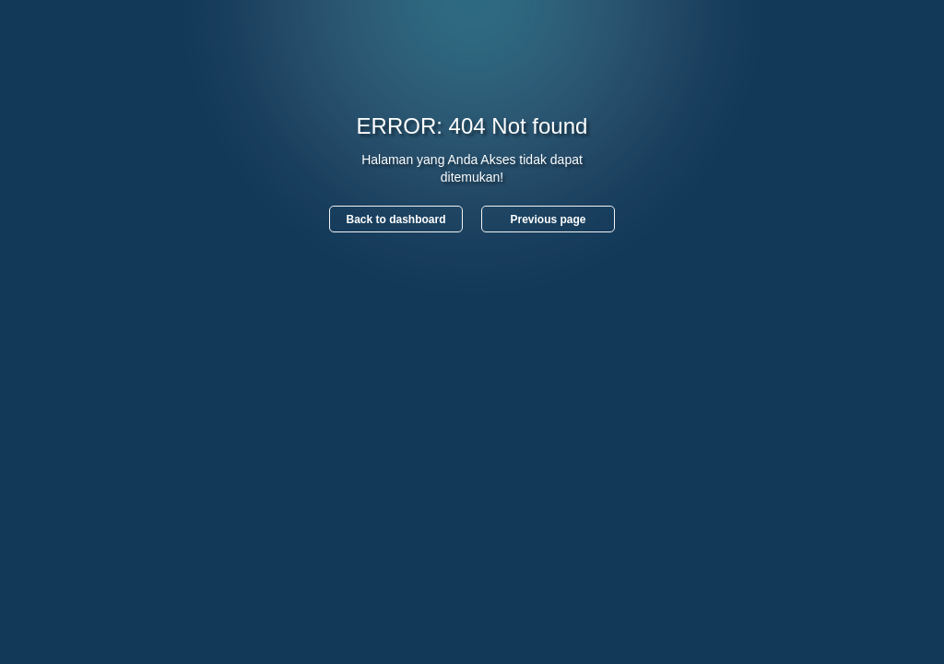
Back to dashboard (395, 219)
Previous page (547, 219)
